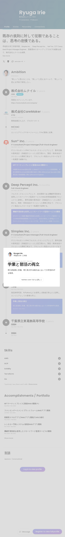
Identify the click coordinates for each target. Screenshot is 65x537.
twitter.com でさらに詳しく (31, 280)
